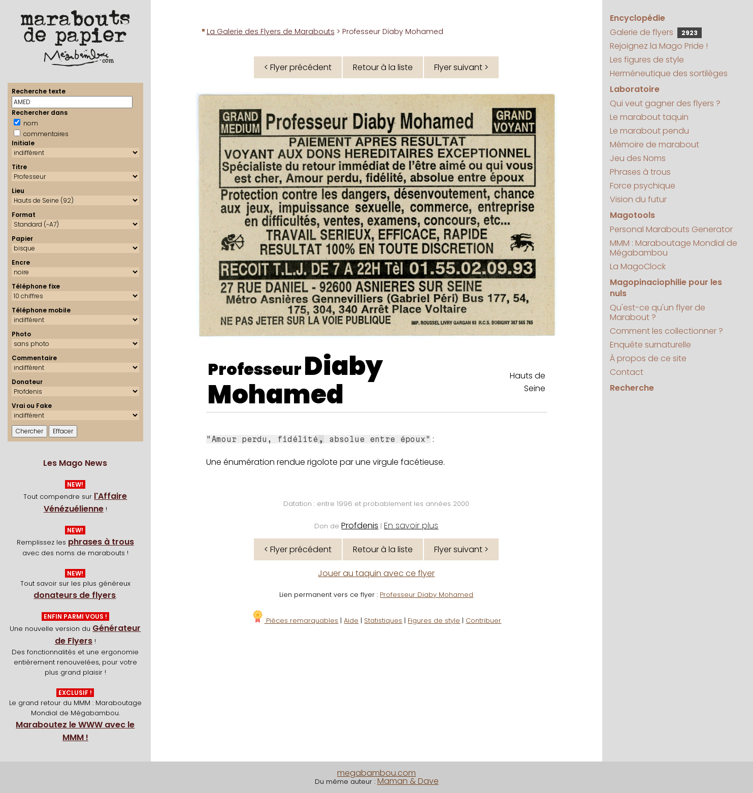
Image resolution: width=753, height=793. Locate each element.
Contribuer (483, 620)
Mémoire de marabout (654, 144)
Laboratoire (635, 89)
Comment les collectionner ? (666, 331)
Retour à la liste (383, 67)
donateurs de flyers (75, 595)
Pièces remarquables (294, 620)
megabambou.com (376, 773)
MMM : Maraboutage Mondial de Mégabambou (673, 248)
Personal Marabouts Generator (671, 229)
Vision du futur (638, 199)
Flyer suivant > (461, 67)
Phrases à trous (640, 172)
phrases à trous (101, 542)
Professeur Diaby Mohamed (426, 594)
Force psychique (642, 186)
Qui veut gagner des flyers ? (665, 103)
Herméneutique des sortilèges (669, 73)
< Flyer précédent (298, 67)
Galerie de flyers (656, 32)
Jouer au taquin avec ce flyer (376, 573)
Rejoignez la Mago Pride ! (659, 46)
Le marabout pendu (649, 131)
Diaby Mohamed (295, 380)
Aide (351, 620)
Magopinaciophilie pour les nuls (666, 287)
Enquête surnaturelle (650, 345)
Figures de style (434, 620)
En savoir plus (411, 525)
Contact (626, 372)
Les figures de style (647, 60)
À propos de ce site (648, 358)
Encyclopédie (637, 18)
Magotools (632, 215)
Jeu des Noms (638, 158)
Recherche (632, 388)
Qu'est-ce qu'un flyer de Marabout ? (657, 312)
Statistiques (383, 620)
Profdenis (359, 525)
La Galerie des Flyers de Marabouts (271, 31)
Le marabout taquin (649, 117)
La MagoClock (638, 266)
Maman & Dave (408, 781)
